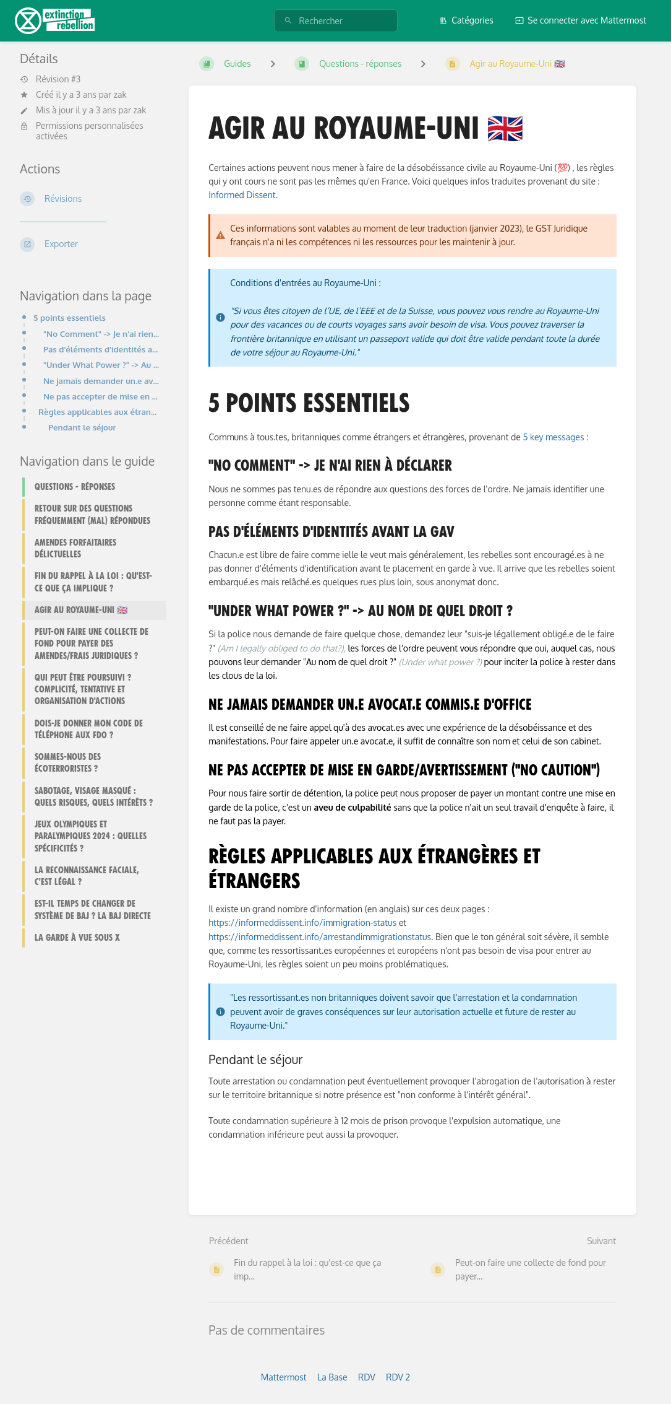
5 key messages (553, 437)
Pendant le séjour (82, 427)
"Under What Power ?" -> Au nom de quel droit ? (101, 364)
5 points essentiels (69, 317)
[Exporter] (89, 244)
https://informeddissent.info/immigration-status (302, 922)
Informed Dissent (241, 195)
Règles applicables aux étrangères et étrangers (98, 411)
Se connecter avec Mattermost (580, 20)
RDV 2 (398, 1377)
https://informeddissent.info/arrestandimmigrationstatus (319, 936)
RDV (366, 1377)
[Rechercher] (288, 20)
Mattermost (284, 1377)
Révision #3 (50, 79)
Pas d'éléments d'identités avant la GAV (101, 349)
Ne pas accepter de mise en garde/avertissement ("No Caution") (101, 396)
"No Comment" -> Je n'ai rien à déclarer (101, 333)
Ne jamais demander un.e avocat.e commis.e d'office (101, 380)
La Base (332, 1377)
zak (120, 94)
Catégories (466, 20)
